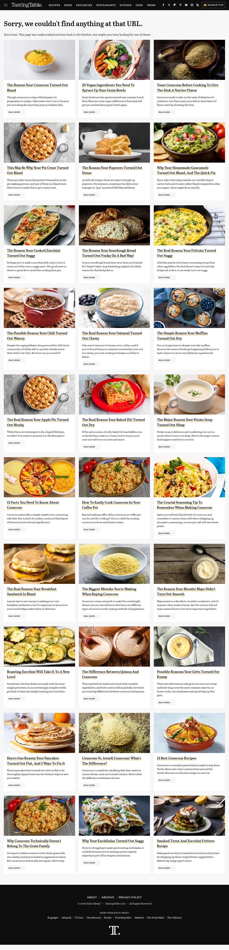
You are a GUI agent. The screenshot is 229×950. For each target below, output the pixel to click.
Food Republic (123, 922)
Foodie (108, 922)
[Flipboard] (174, 5)
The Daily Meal (155, 922)
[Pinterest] (180, 5)
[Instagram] (192, 5)
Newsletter (213, 4)
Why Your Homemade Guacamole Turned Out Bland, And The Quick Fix (186, 172)
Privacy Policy (130, 902)
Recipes (54, 5)
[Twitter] (169, 5)
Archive (107, 902)
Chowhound (94, 922)
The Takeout (174, 922)
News (68, 5)
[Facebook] (163, 5)
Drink (151, 5)
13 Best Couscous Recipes (178, 763)
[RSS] (197, 5)
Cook (139, 5)
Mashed (139, 922)
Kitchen (125, 5)
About (92, 902)
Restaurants (106, 5)
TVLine (79, 922)
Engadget (53, 922)
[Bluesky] (186, 5)
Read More (14, 112)
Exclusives (84, 5)
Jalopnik (66, 922)
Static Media (93, 908)
